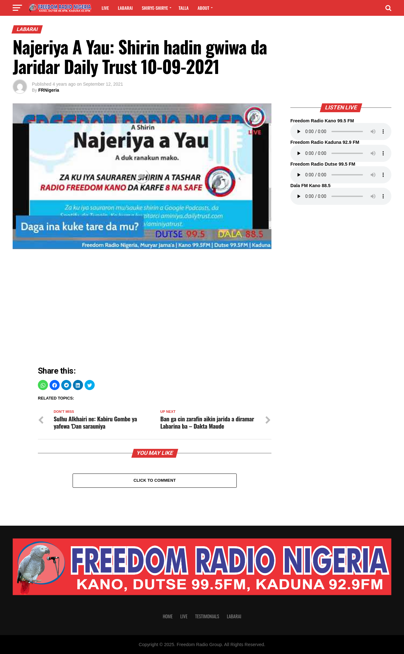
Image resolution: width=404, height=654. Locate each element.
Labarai (125, 7)
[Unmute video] (142, 176)
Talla (184, 7)
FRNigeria (48, 90)
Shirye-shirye (155, 7)
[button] (43, 385)
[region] (154, 309)
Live (105, 7)
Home (168, 616)
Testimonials (207, 616)
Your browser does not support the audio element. (340, 131)
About (203, 7)
